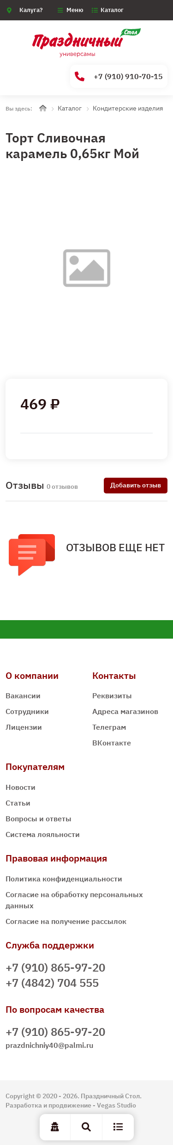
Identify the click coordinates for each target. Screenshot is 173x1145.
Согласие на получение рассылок (66, 921)
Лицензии (24, 727)
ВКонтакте (111, 742)
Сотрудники (27, 711)
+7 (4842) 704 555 (52, 982)
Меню (75, 10)
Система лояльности (43, 834)
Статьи (18, 802)
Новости (21, 787)
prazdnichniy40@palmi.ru (49, 1045)
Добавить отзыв (135, 485)
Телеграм (109, 727)
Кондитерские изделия (128, 108)
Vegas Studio (116, 1105)
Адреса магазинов (125, 711)
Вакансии (23, 695)
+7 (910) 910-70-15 (119, 76)
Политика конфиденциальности (64, 878)
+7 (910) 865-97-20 (55, 967)
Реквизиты (112, 695)
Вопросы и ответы (39, 818)
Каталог (112, 10)
